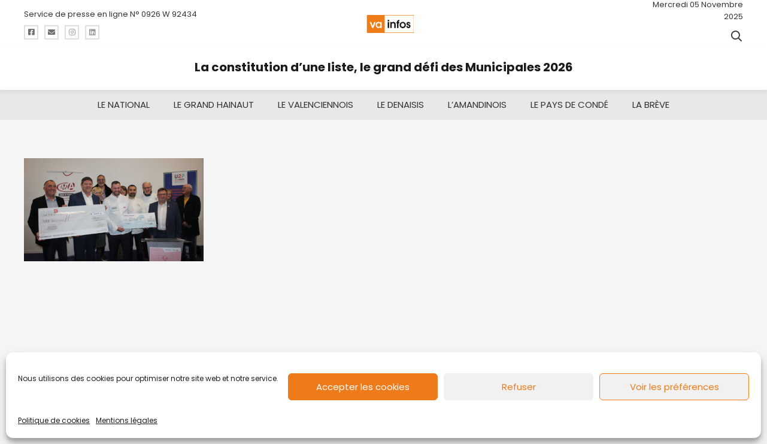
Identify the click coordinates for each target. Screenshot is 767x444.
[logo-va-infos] (390, 24)
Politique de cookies (54, 420)
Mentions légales (126, 420)
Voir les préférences (674, 386)
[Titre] (31, 32)
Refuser (519, 386)
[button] (736, 36)
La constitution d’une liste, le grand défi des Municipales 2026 (384, 67)
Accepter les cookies (363, 386)
